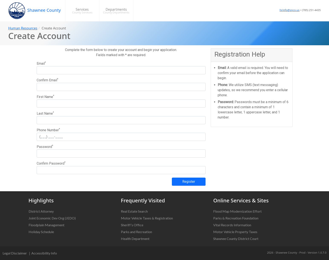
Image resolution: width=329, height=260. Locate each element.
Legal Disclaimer (15, 253)
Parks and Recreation (136, 232)
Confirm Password (51, 163)
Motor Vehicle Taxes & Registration (147, 218)
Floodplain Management (46, 225)
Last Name (45, 113)
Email (41, 63)
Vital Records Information (232, 225)
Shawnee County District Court (235, 239)
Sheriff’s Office (132, 225)
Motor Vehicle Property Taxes (235, 232)
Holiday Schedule (41, 232)
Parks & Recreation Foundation (235, 218)
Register (188, 182)
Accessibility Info (44, 253)
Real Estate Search (134, 211)
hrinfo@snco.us (289, 10)
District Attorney (41, 211)
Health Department (135, 239)
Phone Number (48, 130)
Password (45, 146)
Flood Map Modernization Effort (237, 211)
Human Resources (23, 28)
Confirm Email (47, 80)
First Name (45, 96)
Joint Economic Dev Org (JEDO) (52, 218)
